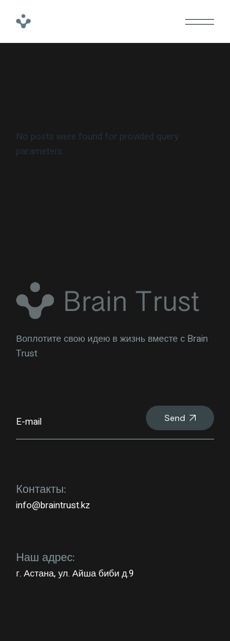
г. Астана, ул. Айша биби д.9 (75, 573)
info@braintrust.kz (53, 505)
